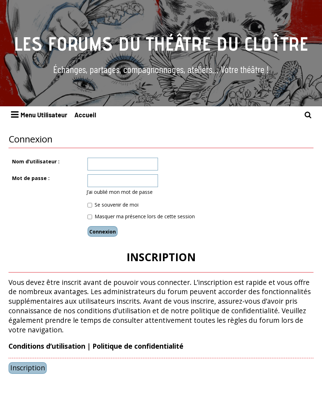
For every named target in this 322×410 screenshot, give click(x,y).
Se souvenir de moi (113, 204)
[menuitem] (308, 115)
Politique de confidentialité (137, 346)
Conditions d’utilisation (47, 346)
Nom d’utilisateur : (36, 161)
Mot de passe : (31, 178)
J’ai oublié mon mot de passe (119, 192)
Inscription (27, 367)
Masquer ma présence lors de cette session (141, 216)
